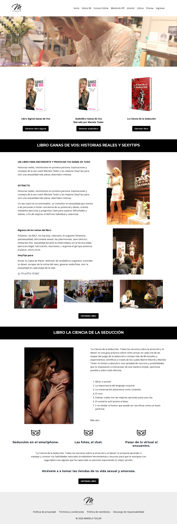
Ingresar (160, 8)
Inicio (76, 8)
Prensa (149, 8)
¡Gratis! (130, 8)
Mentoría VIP (118, 8)
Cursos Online (101, 8)
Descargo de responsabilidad (128, 511)
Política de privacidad (44, 511)
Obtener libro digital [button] (35, 128)
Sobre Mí (86, 8)
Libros (140, 8)
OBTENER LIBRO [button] (88, 316)
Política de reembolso (98, 511)
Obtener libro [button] (141, 128)
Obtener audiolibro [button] (88, 128)
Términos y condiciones (71, 511)
